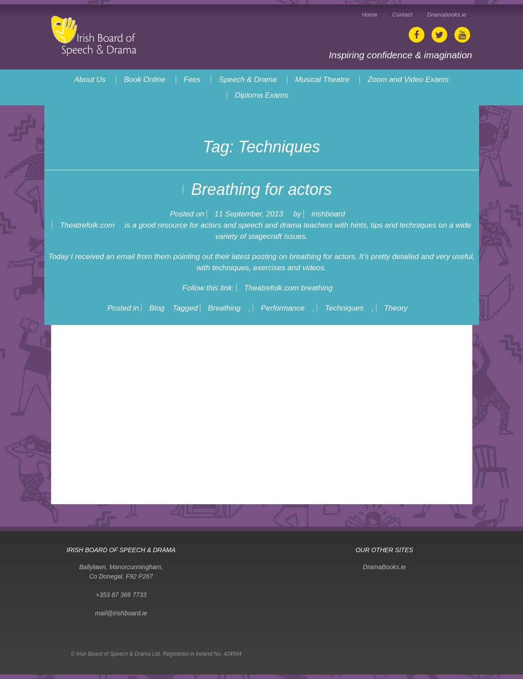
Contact (402, 14)
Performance (282, 308)
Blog (156, 308)
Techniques (344, 308)
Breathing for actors (261, 189)
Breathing (224, 308)
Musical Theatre (322, 79)
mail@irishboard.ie (121, 613)
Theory (396, 308)
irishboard (328, 214)
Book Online (144, 79)
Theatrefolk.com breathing (288, 288)
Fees (192, 79)
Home (370, 14)
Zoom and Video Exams (408, 79)
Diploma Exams (261, 95)
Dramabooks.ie (446, 14)
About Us (90, 79)
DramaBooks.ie (384, 567)
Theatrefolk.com (87, 225)
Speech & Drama (248, 79)
